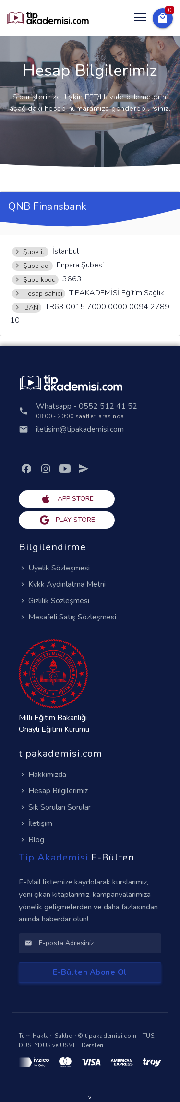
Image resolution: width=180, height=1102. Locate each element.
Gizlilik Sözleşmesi (54, 600)
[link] (26, 468)
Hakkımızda (42, 774)
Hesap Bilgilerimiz (53, 791)
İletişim (35, 823)
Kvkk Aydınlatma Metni (62, 584)
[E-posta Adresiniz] (97, 943)
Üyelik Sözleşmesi (54, 568)
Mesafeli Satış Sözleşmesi (67, 617)
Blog (31, 840)
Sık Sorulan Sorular (55, 807)
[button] (163, 18)
